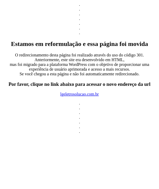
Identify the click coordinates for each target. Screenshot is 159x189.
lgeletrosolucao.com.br (79, 94)
